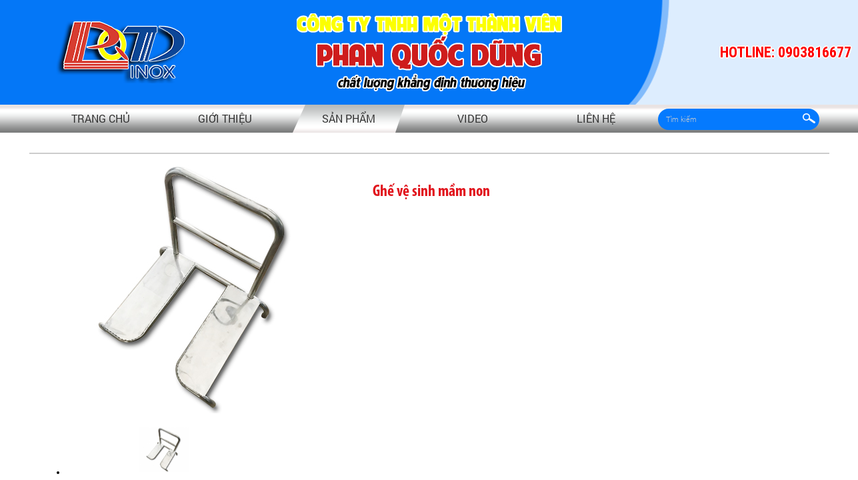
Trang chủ (100, 118)
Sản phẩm (348, 118)
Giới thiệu (225, 118)
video (472, 118)
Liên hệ (596, 118)
